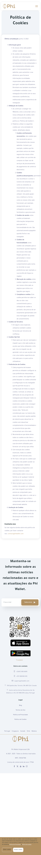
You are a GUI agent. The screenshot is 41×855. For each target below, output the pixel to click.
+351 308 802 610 (20, 676)
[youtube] (20, 767)
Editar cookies (7, 849)
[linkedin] (23, 767)
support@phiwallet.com (20, 681)
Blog (20, 705)
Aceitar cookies (18, 849)
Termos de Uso (20, 710)
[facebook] (14, 767)
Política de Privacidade (20, 715)
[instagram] (26, 767)
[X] (17, 766)
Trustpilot (19, 660)
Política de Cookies (20, 719)
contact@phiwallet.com (16, 534)
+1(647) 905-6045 (20, 671)
